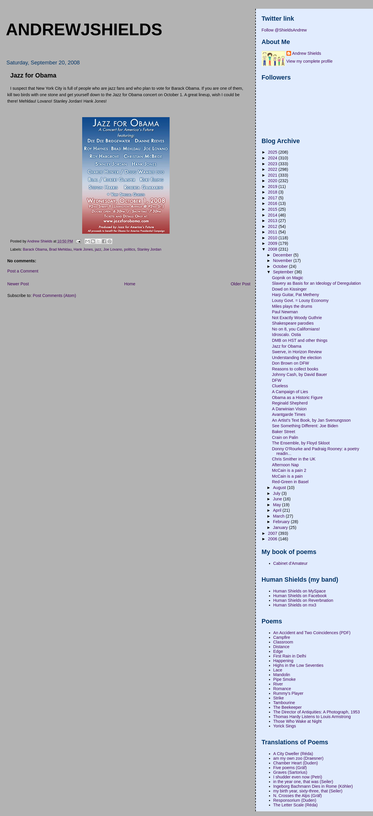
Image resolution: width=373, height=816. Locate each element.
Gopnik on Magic (287, 277)
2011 (273, 232)
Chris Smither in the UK (293, 459)
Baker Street (283, 431)
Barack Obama (35, 249)
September (284, 272)
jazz (98, 249)
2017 (273, 198)
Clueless (280, 386)
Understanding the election (296, 357)
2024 (273, 158)
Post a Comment (22, 271)
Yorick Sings (284, 726)
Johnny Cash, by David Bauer (299, 374)
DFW (276, 380)
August (280, 487)
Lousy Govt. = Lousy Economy (300, 300)
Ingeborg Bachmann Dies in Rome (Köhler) (313, 786)
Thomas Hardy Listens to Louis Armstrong (312, 716)
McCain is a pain (287, 476)
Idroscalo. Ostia (286, 334)
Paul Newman (285, 311)
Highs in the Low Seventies (298, 665)
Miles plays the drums (292, 306)
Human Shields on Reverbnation (303, 600)
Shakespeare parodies (293, 323)
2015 (273, 209)
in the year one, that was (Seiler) (303, 781)
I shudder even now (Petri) (297, 777)
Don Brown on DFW (290, 363)
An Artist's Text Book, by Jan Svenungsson (311, 420)
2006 (273, 539)
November (283, 260)
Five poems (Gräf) (290, 767)
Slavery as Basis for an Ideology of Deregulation (316, 283)
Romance (282, 688)
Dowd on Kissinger (289, 289)
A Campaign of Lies (290, 391)
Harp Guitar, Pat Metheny (295, 294)
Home (129, 284)
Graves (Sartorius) (290, 772)
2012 (273, 226)
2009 (273, 243)
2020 (273, 180)
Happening (283, 660)
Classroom (283, 642)
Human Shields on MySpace (299, 591)
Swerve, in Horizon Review (297, 351)
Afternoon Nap (285, 464)
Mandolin (281, 674)
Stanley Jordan (149, 249)
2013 (273, 220)
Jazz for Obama (286, 346)
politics (129, 249)
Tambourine (284, 702)
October (281, 266)
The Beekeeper (287, 707)
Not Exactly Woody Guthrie (297, 317)
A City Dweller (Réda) (293, 753)
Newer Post (18, 284)
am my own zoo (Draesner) (298, 758)
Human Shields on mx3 (294, 605)
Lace (277, 670)
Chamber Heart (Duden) (295, 763)
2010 (273, 237)
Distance (281, 646)
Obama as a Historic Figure (297, 397)
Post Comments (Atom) (54, 295)
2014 (273, 215)
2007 (273, 533)
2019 (273, 186)
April (278, 510)
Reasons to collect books (295, 369)
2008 (273, 249)
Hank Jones (83, 249)
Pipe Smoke (284, 679)
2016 (273, 203)
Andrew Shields (306, 53)
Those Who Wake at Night (297, 721)
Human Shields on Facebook (300, 595)
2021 (273, 175)
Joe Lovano (112, 249)
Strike (278, 698)
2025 (273, 152)
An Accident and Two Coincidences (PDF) (312, 632)
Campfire (281, 637)
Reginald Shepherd (289, 403)
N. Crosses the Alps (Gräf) (297, 795)
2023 (273, 163)
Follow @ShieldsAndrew (284, 30)
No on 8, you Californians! (296, 329)
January (281, 527)
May (277, 504)
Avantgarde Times (288, 414)
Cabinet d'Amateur (290, 563)
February (282, 521)
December (283, 255)
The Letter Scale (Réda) (295, 805)
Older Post (241, 284)
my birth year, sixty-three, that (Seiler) (308, 791)
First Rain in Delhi (289, 656)
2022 (273, 169)
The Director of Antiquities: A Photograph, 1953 (316, 712)
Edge (278, 651)
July (277, 493)
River (278, 684)
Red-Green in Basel (290, 481)
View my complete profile (309, 61)
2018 (273, 192)
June (278, 499)
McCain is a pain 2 (289, 470)
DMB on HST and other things (299, 340)
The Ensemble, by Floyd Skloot (301, 443)
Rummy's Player (288, 693)
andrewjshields (84, 29)
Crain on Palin (285, 437)
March (279, 516)
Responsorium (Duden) (294, 800)
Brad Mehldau (60, 249)
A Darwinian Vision (289, 409)
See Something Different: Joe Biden (305, 425)
